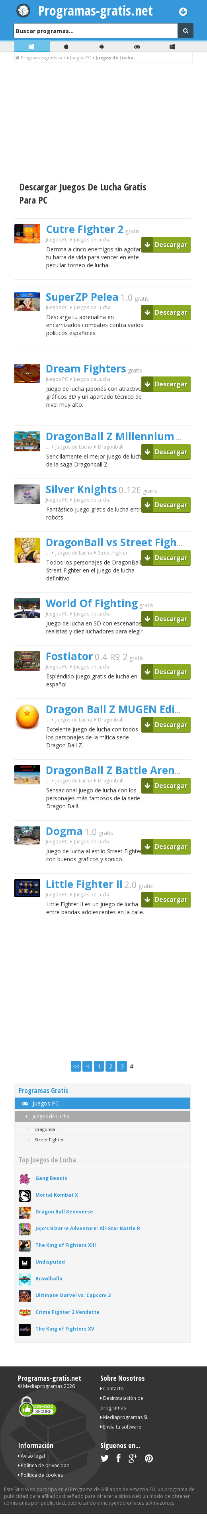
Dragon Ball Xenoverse (64, 1211)
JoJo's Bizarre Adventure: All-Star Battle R (87, 1228)
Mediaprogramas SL (124, 1417)
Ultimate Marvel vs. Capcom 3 (73, 1295)
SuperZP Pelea (82, 297)
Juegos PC (57, 239)
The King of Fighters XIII (65, 1245)
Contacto (112, 1388)
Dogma (64, 831)
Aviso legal (31, 1455)
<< (76, 1066)
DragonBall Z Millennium (110, 436)
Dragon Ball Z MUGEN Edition (121, 709)
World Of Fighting (92, 603)
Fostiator (69, 656)
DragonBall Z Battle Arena (113, 770)
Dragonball (110, 446)
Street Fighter (113, 552)
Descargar (166, 244)
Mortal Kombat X (56, 1195)
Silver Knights (81, 489)
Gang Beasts (51, 1178)
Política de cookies (40, 1475)
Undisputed (50, 1261)
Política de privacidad (44, 1465)
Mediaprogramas (42, 1386)
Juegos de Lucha (46, 1116)
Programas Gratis (43, 1090)
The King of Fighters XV (64, 1328)
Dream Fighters (86, 368)
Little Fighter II (84, 884)
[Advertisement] (103, 122)
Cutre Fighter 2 (85, 229)
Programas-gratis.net (95, 10)
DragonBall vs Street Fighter (119, 542)
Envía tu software (120, 1426)
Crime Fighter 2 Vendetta (67, 1312)
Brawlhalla (48, 1278)
